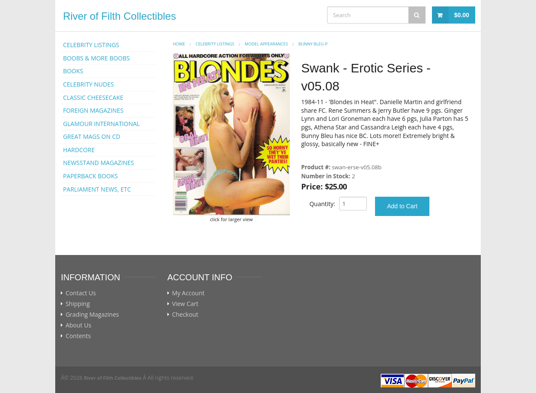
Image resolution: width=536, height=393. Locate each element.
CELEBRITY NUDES (88, 84)
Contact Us (81, 293)
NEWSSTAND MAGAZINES (98, 163)
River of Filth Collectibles (119, 16)
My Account (188, 293)
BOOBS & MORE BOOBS (96, 58)
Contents (78, 336)
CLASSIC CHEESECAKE (93, 97)
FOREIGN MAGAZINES (93, 110)
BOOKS (73, 71)
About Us (78, 325)
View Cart (185, 304)
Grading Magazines (92, 314)
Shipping (78, 304)
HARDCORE (79, 150)
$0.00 (461, 15)
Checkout (185, 314)
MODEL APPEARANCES (266, 44)
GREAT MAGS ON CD (91, 136)
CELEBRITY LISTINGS (91, 45)
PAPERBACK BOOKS (90, 176)
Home (179, 44)
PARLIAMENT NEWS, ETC (97, 189)
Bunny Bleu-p (313, 44)
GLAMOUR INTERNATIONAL (101, 124)
